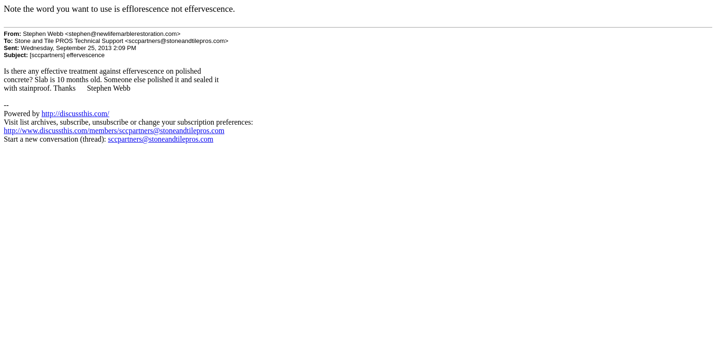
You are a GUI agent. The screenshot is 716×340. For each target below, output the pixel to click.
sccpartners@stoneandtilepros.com (160, 139)
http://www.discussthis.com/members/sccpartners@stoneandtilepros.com (114, 131)
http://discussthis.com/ (76, 114)
